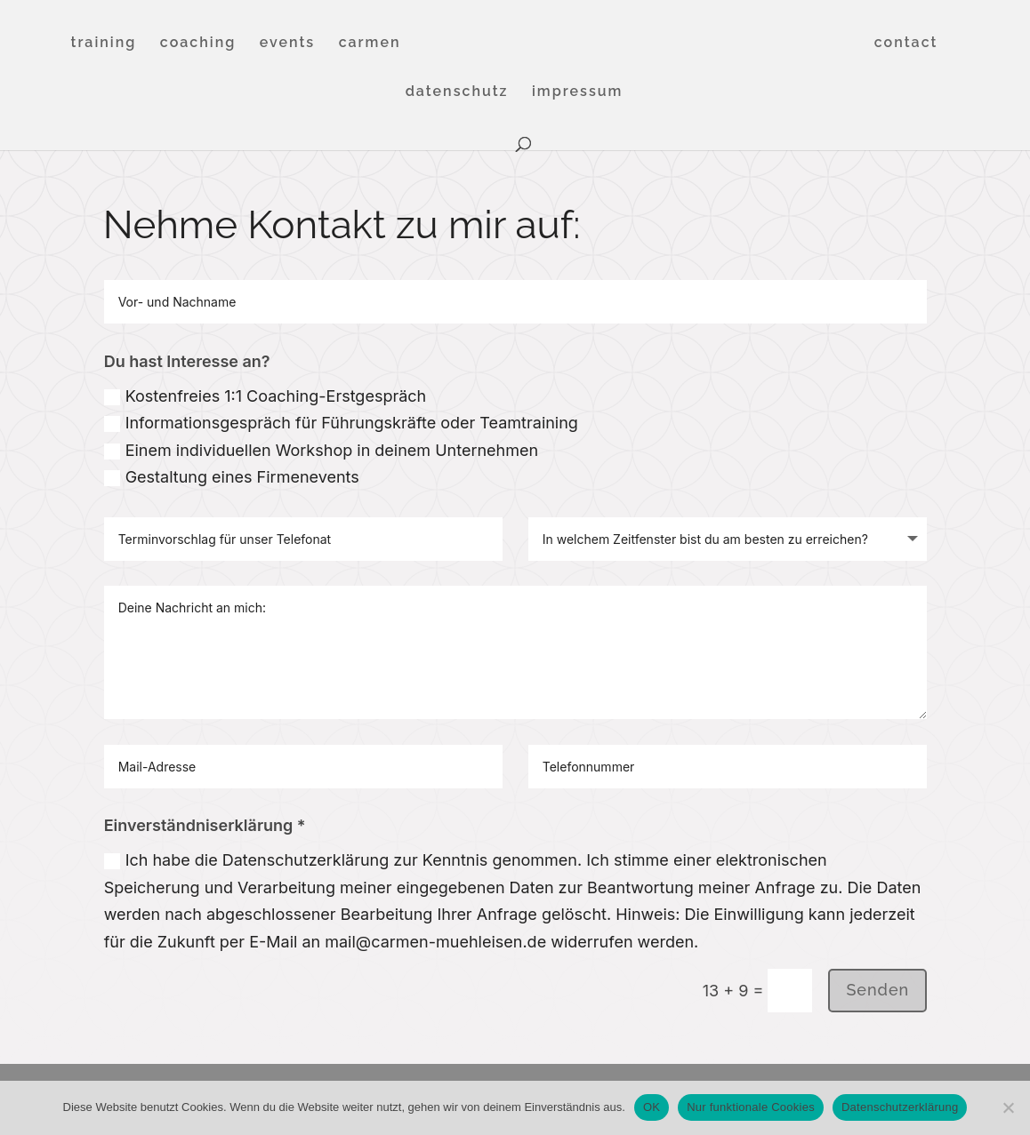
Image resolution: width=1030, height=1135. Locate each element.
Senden (877, 989)
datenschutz (457, 92)
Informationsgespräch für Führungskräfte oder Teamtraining (341, 422)
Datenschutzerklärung (899, 1107)
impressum (577, 92)
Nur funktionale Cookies (751, 1107)
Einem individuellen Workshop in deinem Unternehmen (321, 450)
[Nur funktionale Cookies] (1008, 1107)
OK (651, 1107)
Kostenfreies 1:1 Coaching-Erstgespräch (265, 396)
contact (906, 43)
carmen (370, 43)
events (287, 43)
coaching (198, 43)
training (104, 43)
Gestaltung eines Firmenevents (231, 477)
